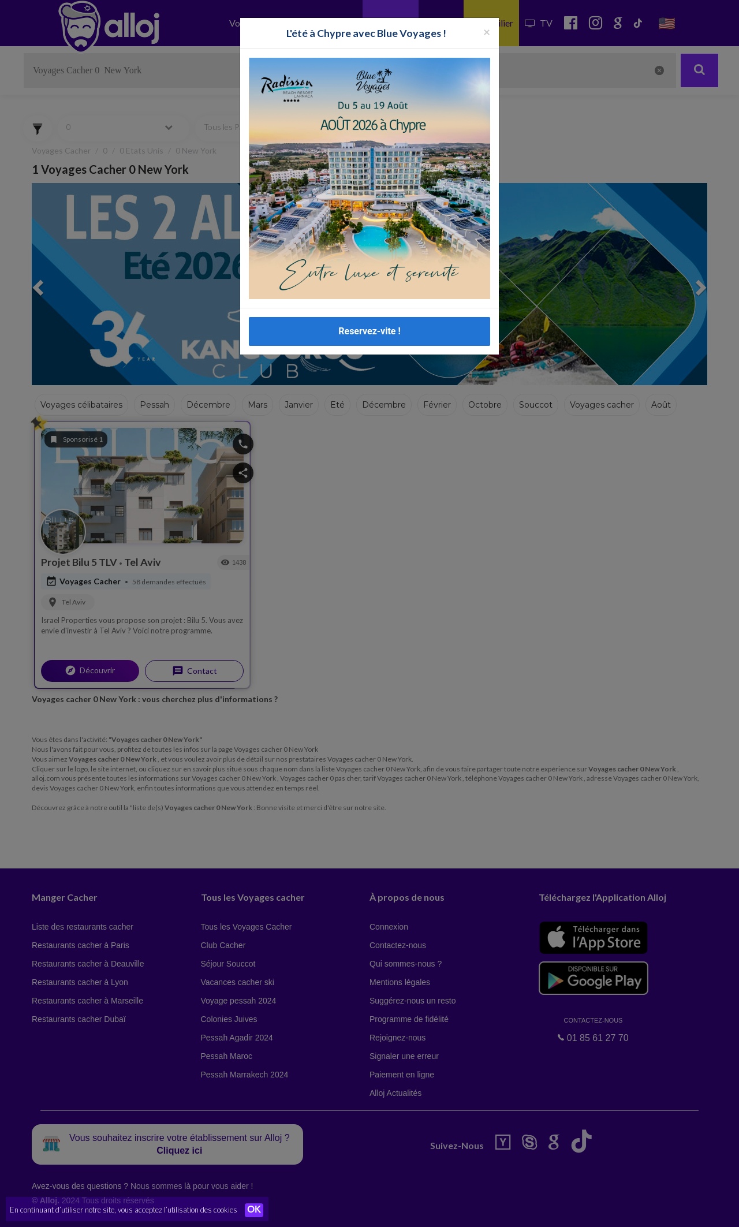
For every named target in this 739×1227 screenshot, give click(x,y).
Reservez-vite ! (369, 331)
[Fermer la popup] (486, 31)
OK (254, 1210)
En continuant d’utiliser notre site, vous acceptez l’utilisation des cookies (123, 1209)
